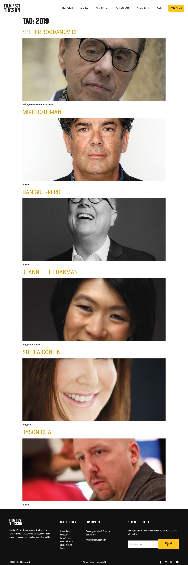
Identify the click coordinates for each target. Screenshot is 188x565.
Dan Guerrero (41, 192)
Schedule (84, 8)
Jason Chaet (39, 432)
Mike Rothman (41, 112)
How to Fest (67, 8)
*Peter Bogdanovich (50, 32)
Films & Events (102, 8)
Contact (160, 8)
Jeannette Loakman (50, 272)
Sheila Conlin (41, 352)
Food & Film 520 (122, 8)
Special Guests (143, 8)
